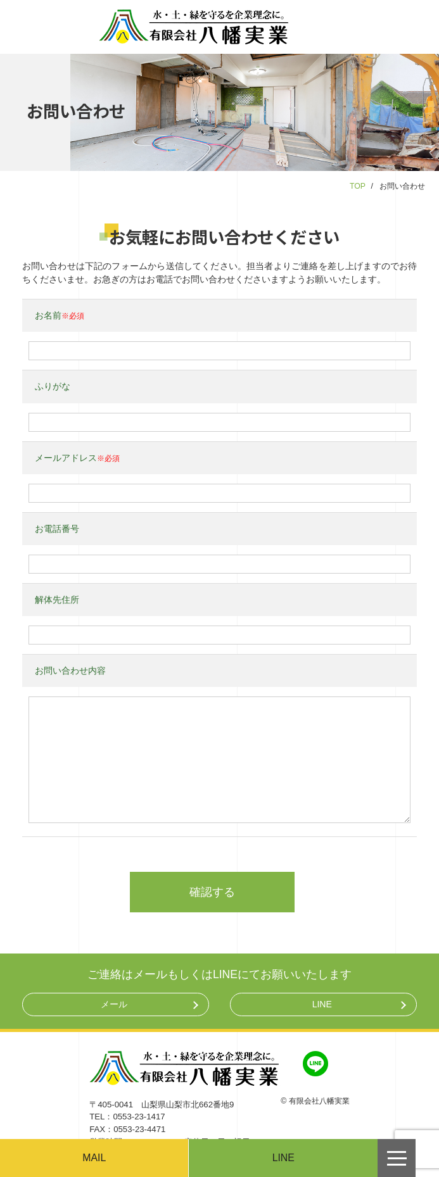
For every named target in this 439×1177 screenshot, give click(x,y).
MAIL (94, 1157)
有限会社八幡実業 (319, 1101)
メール (114, 1004)
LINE (322, 1004)
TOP (358, 186)
